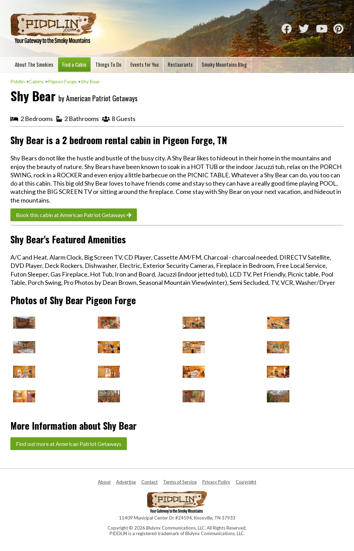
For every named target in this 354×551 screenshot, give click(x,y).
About (104, 482)
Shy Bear (90, 81)
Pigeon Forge (62, 81)
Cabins (36, 81)
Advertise (126, 482)
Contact (149, 482)
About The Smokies (34, 64)
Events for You (144, 64)
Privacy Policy (216, 482)
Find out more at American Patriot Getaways (68, 443)
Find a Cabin (74, 64)
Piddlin (17, 81)
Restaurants (180, 64)
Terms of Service (180, 482)
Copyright (246, 482)
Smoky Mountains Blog (224, 64)
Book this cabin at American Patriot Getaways (73, 215)
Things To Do (108, 64)
